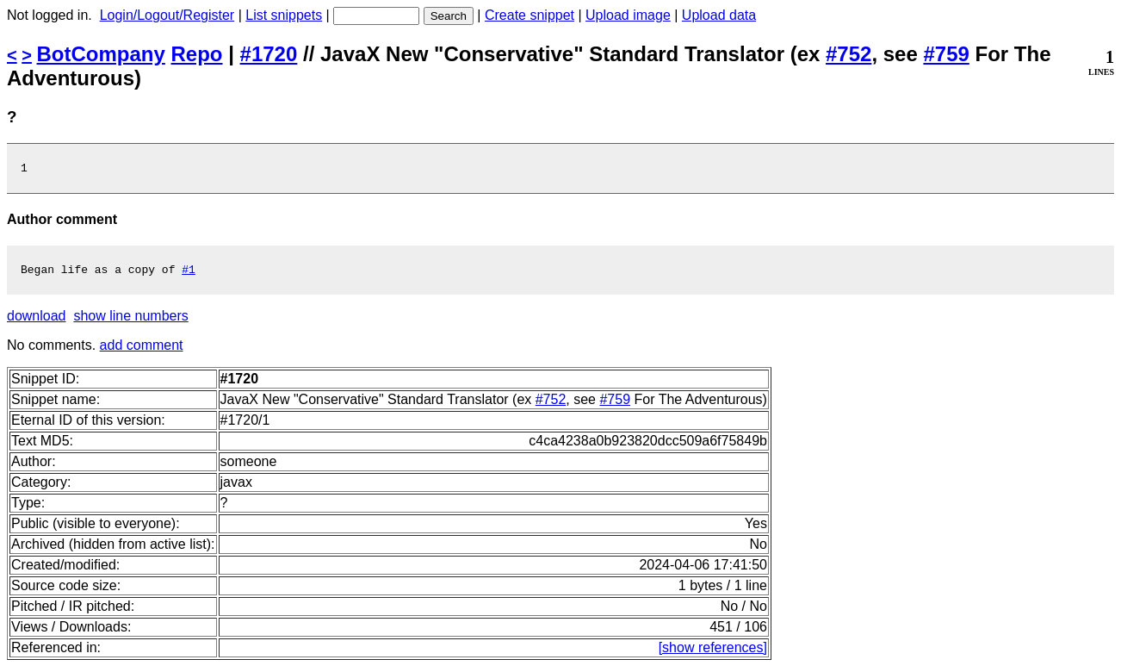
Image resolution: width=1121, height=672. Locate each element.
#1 (188, 274)
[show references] (713, 652)
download (36, 321)
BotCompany (101, 53)
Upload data (719, 15)
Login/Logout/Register (167, 15)
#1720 (269, 53)
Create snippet (529, 15)
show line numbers (130, 321)
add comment (141, 350)
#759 (946, 53)
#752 (848, 53)
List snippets (283, 15)
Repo (197, 53)
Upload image (628, 15)
